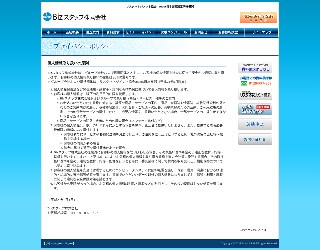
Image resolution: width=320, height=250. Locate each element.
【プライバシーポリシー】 (59, 243)
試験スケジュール (174, 32)
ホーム (51, 32)
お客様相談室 (228, 32)
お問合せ (200, 32)
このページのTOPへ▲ (253, 229)
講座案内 (92, 32)
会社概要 (72, 32)
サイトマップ (262, 32)
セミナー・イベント (140, 32)
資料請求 (113, 32)
